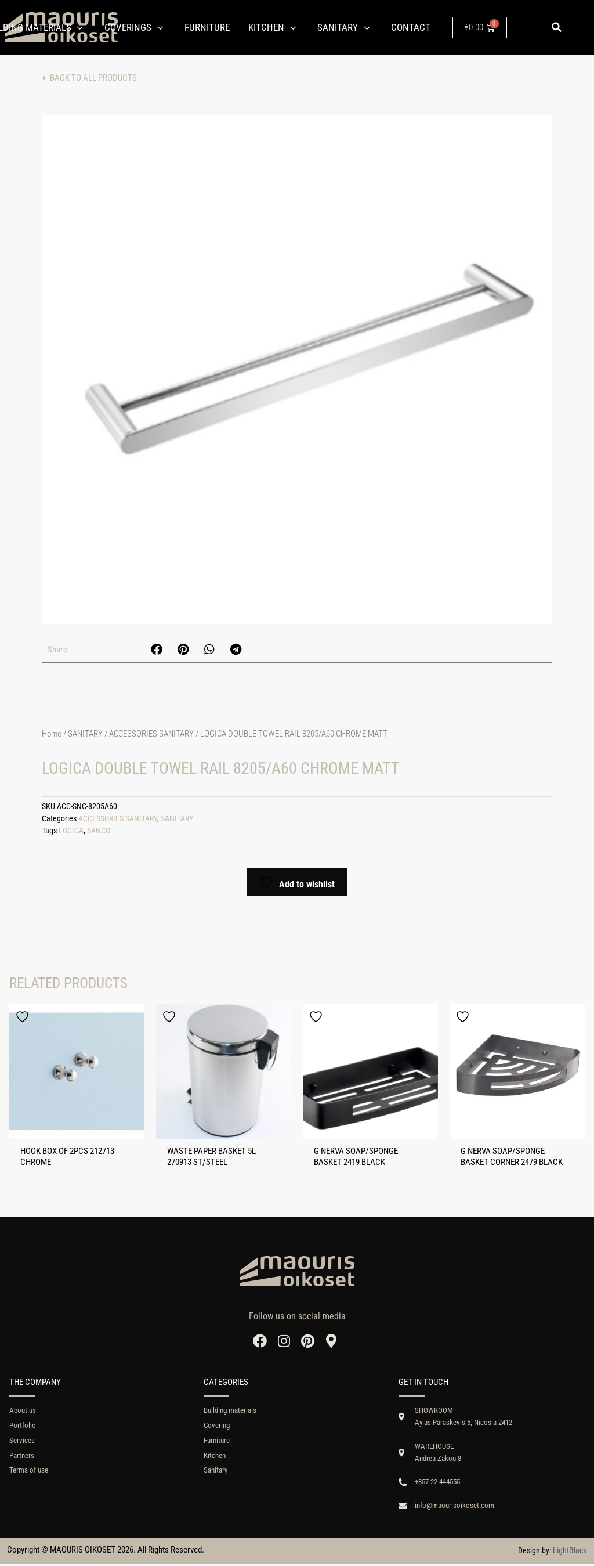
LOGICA (71, 831)
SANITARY (85, 733)
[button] (556, 27)
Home (51, 733)
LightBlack (569, 1552)
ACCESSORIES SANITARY (151, 733)
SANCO (98, 831)
